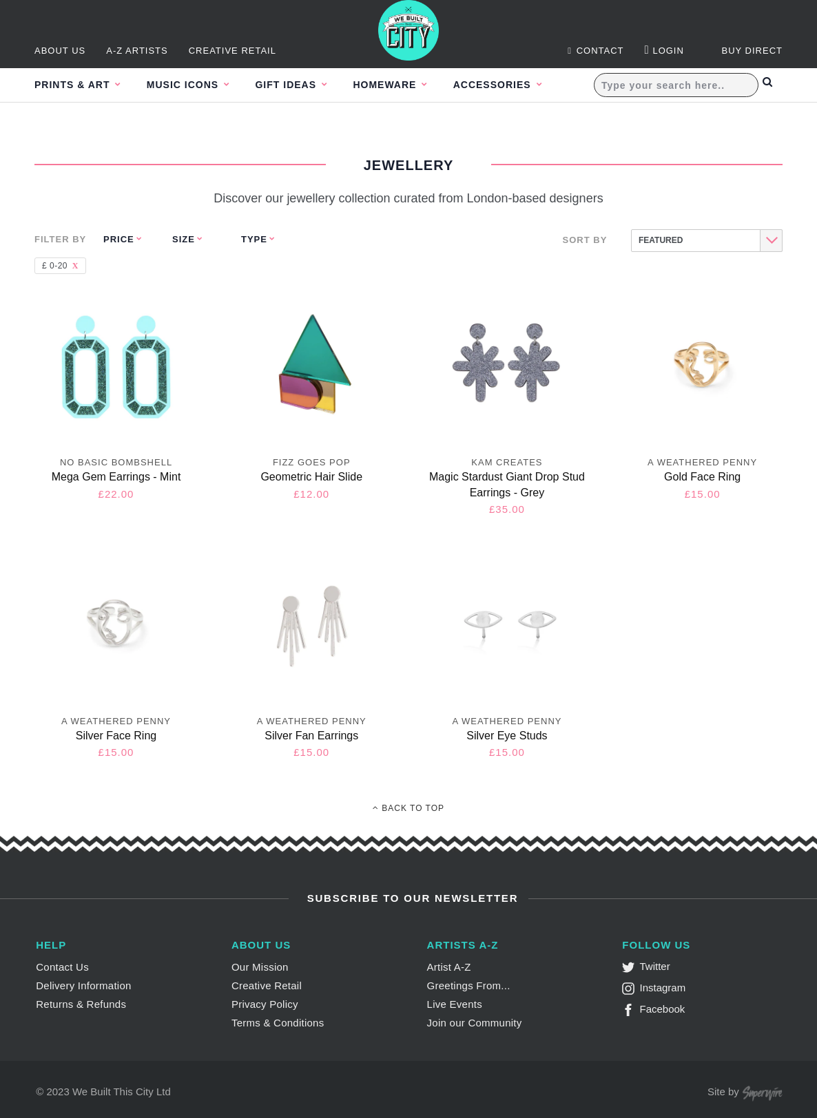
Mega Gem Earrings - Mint (116, 477)
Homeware (408, 85)
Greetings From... (468, 985)
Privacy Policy (264, 1004)
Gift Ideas (302, 85)
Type (254, 239)
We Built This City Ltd (121, 1091)
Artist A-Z (449, 967)
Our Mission (260, 967)
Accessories (523, 85)
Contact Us (62, 967)
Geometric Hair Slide (311, 477)
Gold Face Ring (702, 477)
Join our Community (474, 1023)
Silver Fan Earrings (311, 735)
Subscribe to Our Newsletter (411, 898)
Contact (595, 51)
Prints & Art (73, 85)
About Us (59, 51)
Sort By (585, 240)
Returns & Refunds (81, 1004)
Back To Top (408, 808)
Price (118, 239)
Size (183, 239)
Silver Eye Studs (506, 735)
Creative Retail (232, 51)
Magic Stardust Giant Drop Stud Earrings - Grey (507, 484)
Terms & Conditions (277, 1023)
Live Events (454, 1004)
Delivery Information (83, 985)
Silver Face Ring (116, 735)
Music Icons (191, 85)
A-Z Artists (137, 51)
